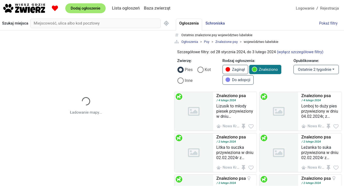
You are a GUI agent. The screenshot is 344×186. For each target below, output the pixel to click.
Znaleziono (265, 69)
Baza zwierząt (157, 8)
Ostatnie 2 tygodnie (314, 69)
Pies (189, 69)
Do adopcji (237, 79)
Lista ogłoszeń (126, 8)
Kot (208, 69)
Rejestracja (329, 8)
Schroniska (215, 23)
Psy (206, 42)
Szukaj (15, 23)
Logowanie (305, 8)
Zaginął (235, 69)
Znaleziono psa (231, 95)
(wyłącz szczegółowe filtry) (300, 52)
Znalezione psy (226, 42)
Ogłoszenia (189, 42)
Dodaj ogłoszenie (85, 8)
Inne (189, 80)
